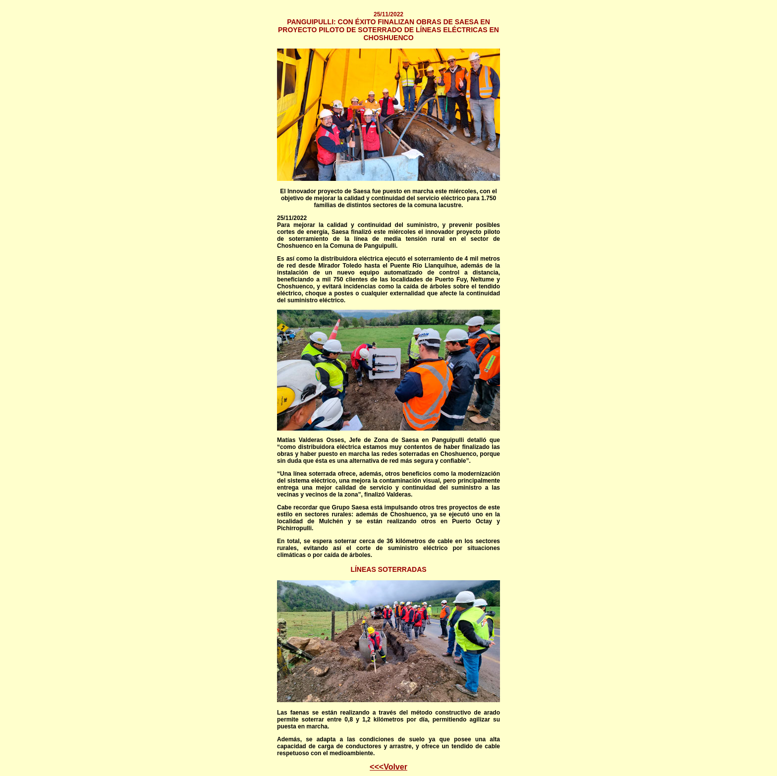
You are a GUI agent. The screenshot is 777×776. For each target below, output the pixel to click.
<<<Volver (388, 767)
